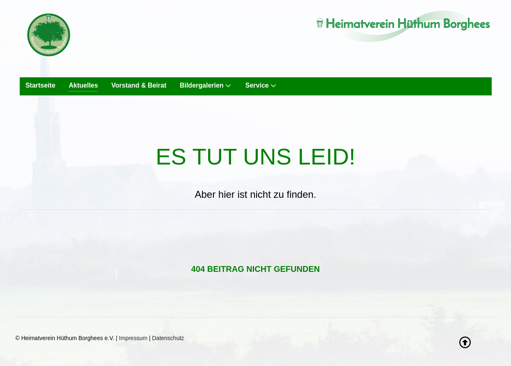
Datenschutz (168, 338)
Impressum (133, 338)
